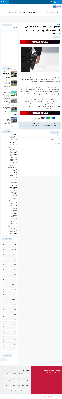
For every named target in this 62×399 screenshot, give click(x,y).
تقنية (15, 259)
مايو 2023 (15, 192)
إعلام (47, 12)
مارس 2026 (14, 136)
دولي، (16, 380)
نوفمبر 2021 (14, 221)
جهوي (54, 12)
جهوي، (15, 264)
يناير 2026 (15, 139)
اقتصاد (20, 373)
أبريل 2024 (14, 174)
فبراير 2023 (14, 197)
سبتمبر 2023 (14, 185)
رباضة (15, 291)
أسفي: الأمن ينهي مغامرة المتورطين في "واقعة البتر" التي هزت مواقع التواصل (6, 101)
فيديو (15, 334)
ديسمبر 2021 (14, 220)
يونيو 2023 (15, 190)
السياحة (8, 373)
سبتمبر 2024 (14, 165)
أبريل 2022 (15, 213)
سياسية (15, 314)
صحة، (15, 319)
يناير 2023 (15, 198)
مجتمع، (15, 339)
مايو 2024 (15, 172)
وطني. (15, 346)
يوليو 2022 (15, 208)
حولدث (15, 274)
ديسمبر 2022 (14, 200)
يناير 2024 (15, 179)
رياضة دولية (14, 299)
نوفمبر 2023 (14, 182)
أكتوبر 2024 (14, 164)
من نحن (15, 12)
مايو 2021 (15, 231)
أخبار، (15, 244)
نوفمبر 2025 (14, 142)
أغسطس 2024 (13, 167)
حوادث (24, 378)
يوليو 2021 (15, 228)
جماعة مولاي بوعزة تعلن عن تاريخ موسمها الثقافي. (6, 93)
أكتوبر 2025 (14, 144)
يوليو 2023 (15, 189)
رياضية (15, 306)
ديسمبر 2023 (14, 180)
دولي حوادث (26, 380)
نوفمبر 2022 (14, 202)
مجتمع (34, 12)
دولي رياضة (14, 284)
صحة (15, 316)
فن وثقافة (30, 12)
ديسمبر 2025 (14, 141)
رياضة (42, 12)
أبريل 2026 (15, 134)
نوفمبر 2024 (14, 162)
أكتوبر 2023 (14, 184)
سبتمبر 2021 (14, 225)
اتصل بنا (9, 397)
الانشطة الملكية (13, 249)
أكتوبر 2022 (14, 203)
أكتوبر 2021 (14, 223)
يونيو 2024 (15, 170)
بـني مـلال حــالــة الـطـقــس (31, 16)
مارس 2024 (14, 175)
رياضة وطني (16, 383)
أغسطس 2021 (13, 226)
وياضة (15, 349)
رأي (15, 289)
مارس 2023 (14, 195)
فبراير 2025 (14, 157)
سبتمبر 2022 (14, 205)
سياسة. (22, 385)
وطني (50, 12)
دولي (39, 12)
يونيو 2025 (15, 151)
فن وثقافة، (14, 331)
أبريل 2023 (15, 193)
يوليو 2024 (14, 169)
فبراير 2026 (14, 138)
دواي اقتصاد (14, 378)
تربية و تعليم (14, 254)
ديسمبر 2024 (14, 161)
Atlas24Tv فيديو (22, 12)
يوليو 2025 (15, 149)
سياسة (15, 309)
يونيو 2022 (15, 210)
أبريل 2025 (15, 154)
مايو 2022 (15, 212)
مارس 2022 (14, 215)
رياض (15, 294)
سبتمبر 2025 (14, 146)
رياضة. (15, 304)
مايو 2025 (15, 152)
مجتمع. (15, 341)
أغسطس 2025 (13, 147)
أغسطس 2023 (13, 187)
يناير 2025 (15, 159)
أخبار (27, 373)
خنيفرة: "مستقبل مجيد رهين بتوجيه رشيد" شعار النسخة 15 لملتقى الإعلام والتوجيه (6, 74)
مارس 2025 (14, 156)
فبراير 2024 (14, 177)
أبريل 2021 (15, 233)
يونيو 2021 (15, 230)
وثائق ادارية (10, 12)
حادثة (15, 269)
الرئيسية (59, 12)
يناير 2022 (15, 218)
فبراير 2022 (14, 217)
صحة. (15, 321)
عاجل (15, 324)
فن (15, 326)
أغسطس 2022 (13, 207)
